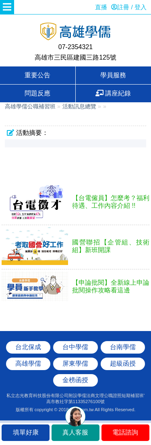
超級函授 (123, 363)
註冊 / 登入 (129, 7)
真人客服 (75, 432)
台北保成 (28, 347)
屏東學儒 (75, 363)
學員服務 (113, 75)
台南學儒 (123, 347)
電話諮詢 (125, 432)
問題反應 (37, 93)
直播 (101, 7)
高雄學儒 (75, 32)
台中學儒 (75, 347)
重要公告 (37, 75)
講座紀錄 (113, 93)
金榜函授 (75, 380)
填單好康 (26, 432)
